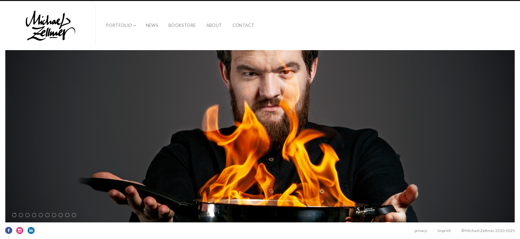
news (152, 25)
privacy (421, 230)
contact (243, 25)
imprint (444, 230)
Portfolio (119, 25)
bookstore (182, 25)
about (214, 25)
